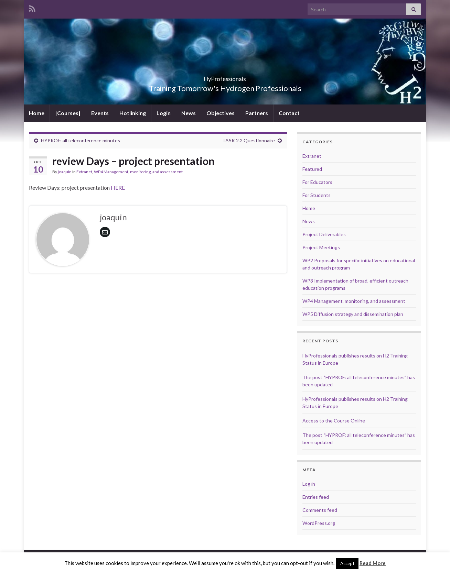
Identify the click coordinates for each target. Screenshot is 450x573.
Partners (256, 113)
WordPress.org (318, 523)
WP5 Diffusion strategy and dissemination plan (352, 314)
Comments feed (319, 510)
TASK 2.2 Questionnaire (248, 140)
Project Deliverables (324, 234)
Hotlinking (132, 113)
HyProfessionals (225, 77)
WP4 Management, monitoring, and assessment (138, 171)
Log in (308, 484)
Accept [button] (347, 563)
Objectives (220, 113)
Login (164, 113)
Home (36, 113)
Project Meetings (321, 247)
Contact (289, 113)
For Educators (317, 182)
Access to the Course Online (333, 420)
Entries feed (315, 497)
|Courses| (68, 113)
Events (100, 113)
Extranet (84, 171)
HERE (118, 187)
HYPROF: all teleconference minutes (80, 140)
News (188, 113)
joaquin (65, 171)
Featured (312, 169)
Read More (373, 563)
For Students (316, 195)
